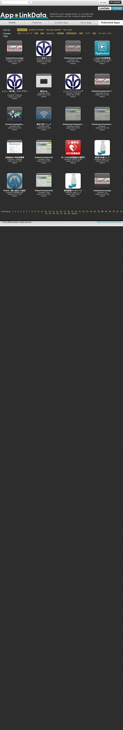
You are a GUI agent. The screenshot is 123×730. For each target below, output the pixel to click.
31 (117, 211)
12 (46, 211)
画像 (42, 33)
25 (95, 211)
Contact (117, 8)
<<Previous (6, 211)
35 (54, 213)
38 (65, 213)
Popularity (22, 30)
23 (87, 211)
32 (121, 211)
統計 (94, 33)
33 (46, 213)
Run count (67, 30)
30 (114, 211)
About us (100, 222)
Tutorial (118, 222)
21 (80, 211)
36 (58, 213)
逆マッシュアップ (25, 33)
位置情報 (60, 33)
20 (76, 211)
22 (84, 211)
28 (106, 211)
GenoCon (50, 33)
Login (103, 2)
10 (38, 211)
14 (53, 211)
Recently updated (53, 30)
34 (50, 213)
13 (50, 211)
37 (61, 213)
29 (110, 211)
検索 (81, 33)
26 (99, 211)
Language (115, 2)
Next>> (75, 213)
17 (65, 211)
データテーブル (105, 33)
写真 (36, 33)
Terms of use (109, 222)
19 (72, 211)
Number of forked (36, 30)
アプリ (87, 33)
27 (102, 211)
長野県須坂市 (71, 33)
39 (69, 213)
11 (42, 211)
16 (61, 211)
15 (57, 211)
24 (91, 211)
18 (68, 211)
